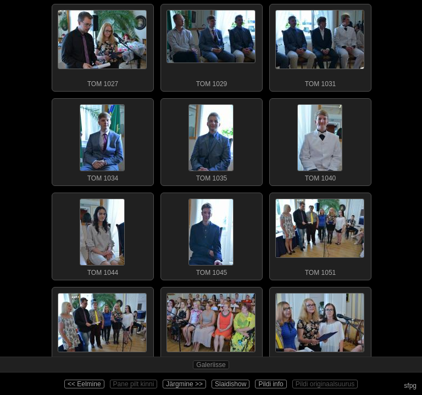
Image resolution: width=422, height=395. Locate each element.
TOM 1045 (211, 234)
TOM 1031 (320, 46)
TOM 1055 (211, 329)
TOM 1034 (102, 140)
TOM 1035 (211, 140)
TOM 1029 (211, 46)
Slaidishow (230, 384)
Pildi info (270, 384)
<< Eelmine (84, 384)
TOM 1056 (320, 329)
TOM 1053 (102, 329)
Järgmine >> (184, 384)
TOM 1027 (102, 46)
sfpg (410, 386)
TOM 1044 (102, 234)
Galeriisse (210, 365)
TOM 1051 (320, 234)
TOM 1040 (320, 140)
